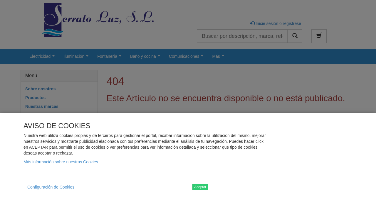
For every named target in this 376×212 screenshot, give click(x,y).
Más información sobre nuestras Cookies (61, 162)
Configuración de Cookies (50, 187)
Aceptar (200, 187)
